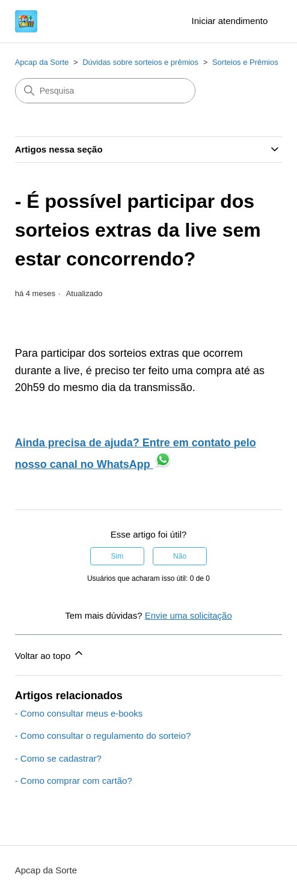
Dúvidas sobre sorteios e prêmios (140, 62)
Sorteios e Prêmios (245, 62)
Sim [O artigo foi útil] (117, 556)
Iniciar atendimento (230, 21)
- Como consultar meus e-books (79, 713)
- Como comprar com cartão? (73, 780)
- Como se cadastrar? (58, 758)
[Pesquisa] (105, 91)
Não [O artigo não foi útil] (179, 556)
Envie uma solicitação (188, 615)
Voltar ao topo (50, 654)
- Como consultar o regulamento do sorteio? (103, 735)
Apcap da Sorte (42, 62)
